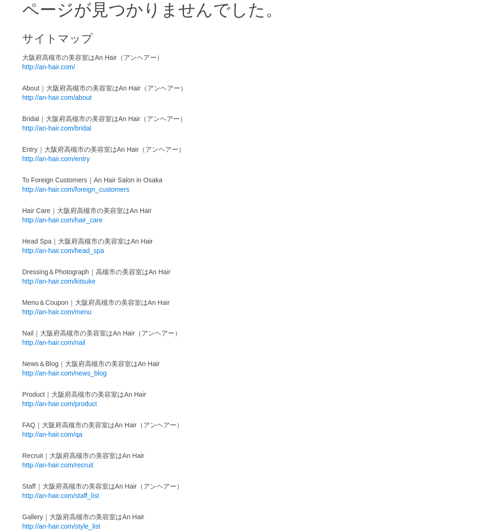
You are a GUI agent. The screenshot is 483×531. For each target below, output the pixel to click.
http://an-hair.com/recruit (57, 465)
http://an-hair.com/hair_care (62, 220)
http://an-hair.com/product (59, 404)
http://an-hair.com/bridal (56, 128)
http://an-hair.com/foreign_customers (75, 189)
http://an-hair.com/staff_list (60, 495)
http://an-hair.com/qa (52, 434)
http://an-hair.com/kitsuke (59, 281)
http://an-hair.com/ (48, 67)
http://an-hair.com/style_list (61, 526)
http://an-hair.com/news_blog (64, 373)
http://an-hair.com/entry (56, 159)
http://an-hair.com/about (57, 97)
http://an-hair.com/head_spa (63, 250)
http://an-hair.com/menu (57, 312)
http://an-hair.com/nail (53, 342)
